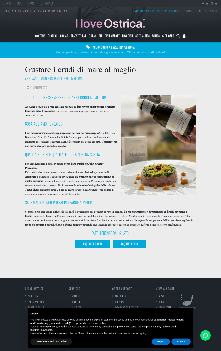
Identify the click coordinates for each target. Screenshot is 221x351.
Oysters (40, 36)
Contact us (46, 3)
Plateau (52, 36)
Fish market (112, 36)
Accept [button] (181, 341)
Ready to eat (78, 36)
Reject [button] (161, 341)
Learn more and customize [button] (51, 341)
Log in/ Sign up (208, 11)
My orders (119, 296)
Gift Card (168, 36)
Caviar (64, 36)
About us (7, 3)
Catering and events (44, 11)
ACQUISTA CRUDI (92, 244)
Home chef (63, 11)
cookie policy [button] (98, 323)
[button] (189, 313)
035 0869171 (162, 11)
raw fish (127, 36)
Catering (75, 296)
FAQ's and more (145, 11)
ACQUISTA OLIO (129, 244)
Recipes (30, 3)
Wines (156, 36)
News (19, 3)
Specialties (142, 36)
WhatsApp (176, 11)
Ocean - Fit (95, 36)
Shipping (118, 302)
